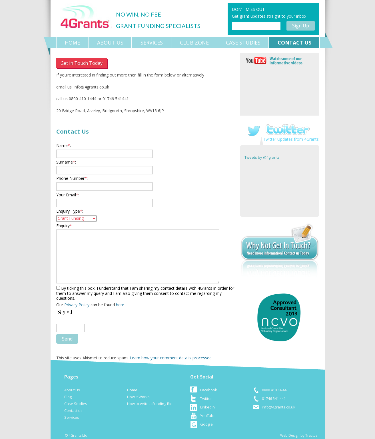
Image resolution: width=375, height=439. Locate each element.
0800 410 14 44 (274, 389)
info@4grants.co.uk (278, 407)
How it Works (138, 396)
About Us (110, 42)
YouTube (208, 415)
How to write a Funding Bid (150, 403)
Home (72, 42)
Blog (68, 396)
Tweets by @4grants (262, 157)
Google (206, 424)
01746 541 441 (274, 398)
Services (152, 42)
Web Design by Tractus (298, 435)
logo (86, 16)
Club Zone (194, 42)
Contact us (294, 42)
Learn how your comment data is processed (171, 358)
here (120, 304)
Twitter (206, 398)
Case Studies (243, 42)
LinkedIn (207, 407)
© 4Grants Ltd (76, 435)
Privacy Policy (76, 304)
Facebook (208, 389)
